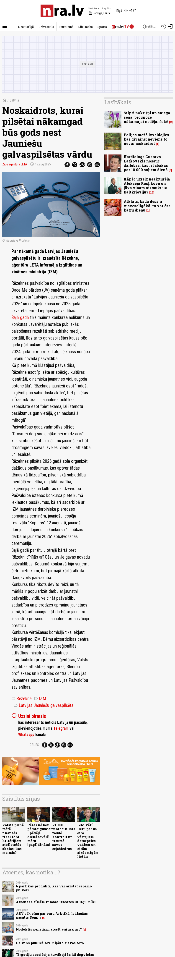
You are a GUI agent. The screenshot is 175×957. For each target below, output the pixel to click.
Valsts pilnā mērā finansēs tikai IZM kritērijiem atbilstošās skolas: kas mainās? (13, 839)
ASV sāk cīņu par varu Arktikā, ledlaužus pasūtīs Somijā (52, 915)
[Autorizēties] (170, 26)
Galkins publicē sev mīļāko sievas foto (50, 943)
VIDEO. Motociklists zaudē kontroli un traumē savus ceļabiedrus (63, 837)
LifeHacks (85, 27)
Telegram (61, 728)
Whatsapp (26, 734)
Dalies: (35, 745)
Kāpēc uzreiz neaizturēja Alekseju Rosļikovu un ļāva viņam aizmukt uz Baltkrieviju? (147, 186)
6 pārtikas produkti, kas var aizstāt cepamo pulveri (54, 888)
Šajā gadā (20, 317)
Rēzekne (21, 698)
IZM (40, 698)
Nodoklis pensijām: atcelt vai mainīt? (49, 929)
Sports (102, 27)
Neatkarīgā (26, 27)
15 (151, 192)
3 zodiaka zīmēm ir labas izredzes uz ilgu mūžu (56, 902)
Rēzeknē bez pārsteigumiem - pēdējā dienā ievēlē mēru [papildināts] (40, 835)
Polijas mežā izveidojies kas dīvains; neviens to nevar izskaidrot (146, 139)
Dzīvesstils (46, 27)
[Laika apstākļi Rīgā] (126, 10)
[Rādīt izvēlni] (4, 26)
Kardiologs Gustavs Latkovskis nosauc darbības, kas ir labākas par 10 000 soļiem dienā (146, 163)
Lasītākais (117, 102)
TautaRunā (66, 27)
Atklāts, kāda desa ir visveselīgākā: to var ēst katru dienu (147, 205)
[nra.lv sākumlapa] (62, 11)
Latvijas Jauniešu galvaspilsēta (43, 705)
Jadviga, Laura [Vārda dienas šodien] (99, 13)
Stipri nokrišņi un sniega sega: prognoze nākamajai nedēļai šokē (147, 117)
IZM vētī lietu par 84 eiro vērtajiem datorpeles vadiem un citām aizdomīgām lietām (87, 841)
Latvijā (14, 100)
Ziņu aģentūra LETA (14, 164)
